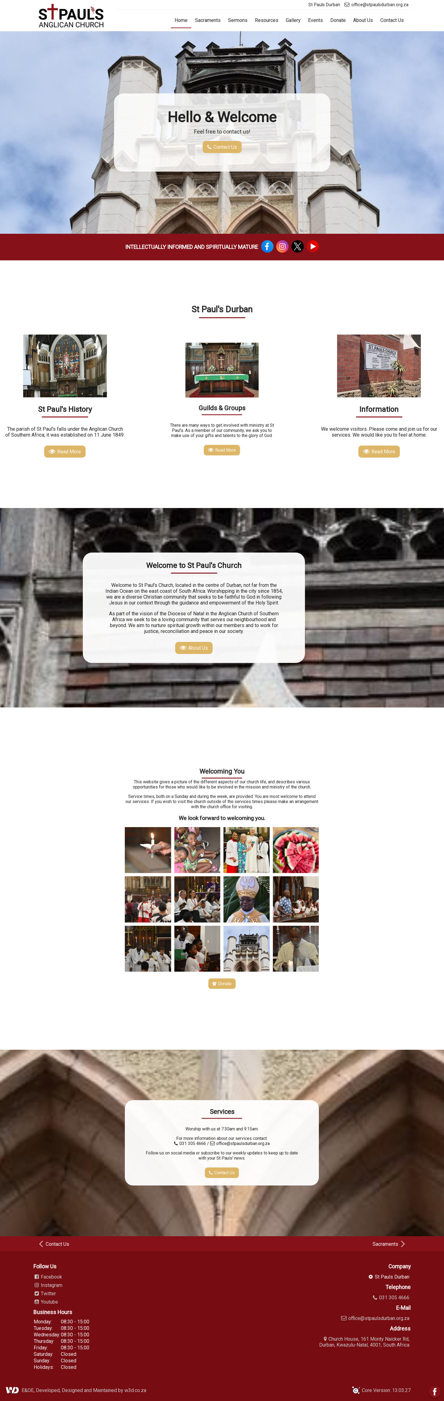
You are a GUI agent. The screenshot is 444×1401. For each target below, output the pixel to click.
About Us (363, 20)
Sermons (237, 20)
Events (315, 20)
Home (181, 20)
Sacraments (208, 20)
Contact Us (392, 20)
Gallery (293, 20)
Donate (338, 20)
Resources (266, 20)
